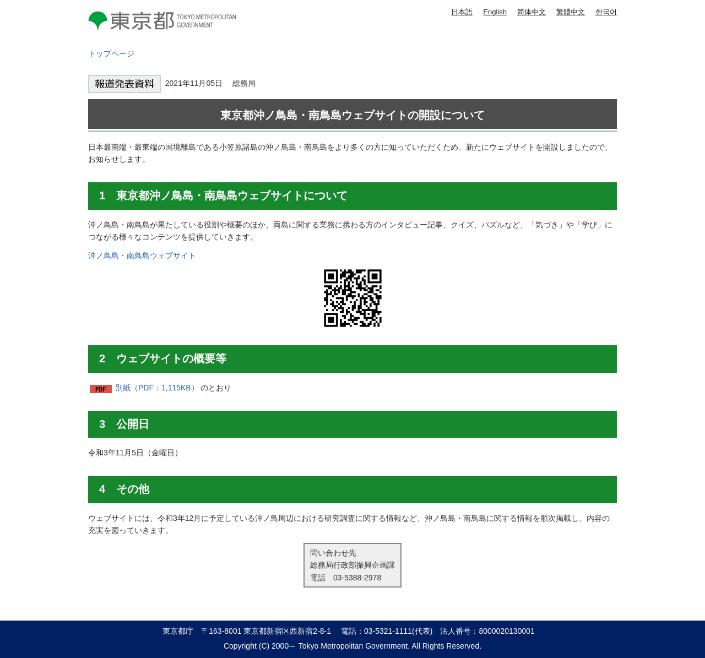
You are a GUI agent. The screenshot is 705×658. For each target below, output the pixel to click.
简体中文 (531, 12)
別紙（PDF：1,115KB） (157, 387)
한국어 (606, 12)
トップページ (111, 53)
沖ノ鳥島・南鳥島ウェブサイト (142, 255)
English (495, 12)
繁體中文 (570, 12)
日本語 (462, 12)
